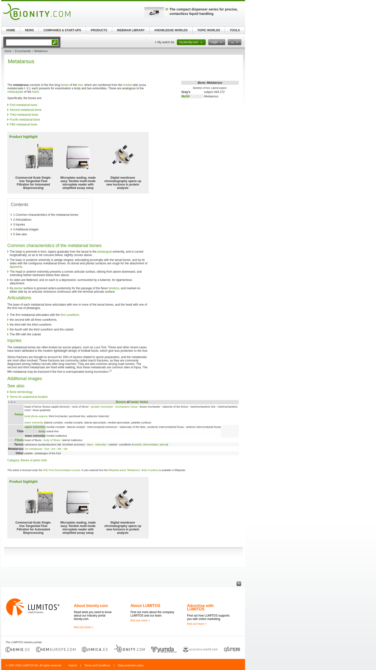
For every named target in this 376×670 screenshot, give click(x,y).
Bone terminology (21, 392)
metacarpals (15, 91)
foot (80, 85)
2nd (46, 448)
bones (65, 85)
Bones (121, 402)
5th (66, 448)
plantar (18, 288)
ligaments (16, 266)
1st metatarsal (33, 448)
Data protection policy (131, 665)
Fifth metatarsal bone (23, 124)
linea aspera (39, 416)
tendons (114, 288)
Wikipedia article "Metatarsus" (124, 470)
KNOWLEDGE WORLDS (171, 30)
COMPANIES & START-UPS (62, 30)
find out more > (83, 627)
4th (59, 448)
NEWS (29, 30)
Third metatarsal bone (24, 114)
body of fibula (51, 440)
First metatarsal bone (23, 105)
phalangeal (105, 251)
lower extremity (33, 422)
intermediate (150, 444)
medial (127, 85)
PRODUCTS (99, 30)
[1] (110, 370)
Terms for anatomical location (29, 397)
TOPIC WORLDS (208, 30)
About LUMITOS (145, 606)
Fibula (19, 440)
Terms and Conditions (97, 665)
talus (90, 444)
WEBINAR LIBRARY (131, 30)
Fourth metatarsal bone (25, 119)
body (27, 416)
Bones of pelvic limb (34, 460)
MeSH (185, 96)
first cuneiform (70, 315)
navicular (100, 444)
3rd (53, 448)
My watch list (166, 42)
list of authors (151, 470)
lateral (163, 444)
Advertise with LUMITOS (200, 607)
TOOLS (235, 30)
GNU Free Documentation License (61, 470)
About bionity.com (91, 606)
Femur (19, 414)
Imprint (73, 665)
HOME (10, 30)
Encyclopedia (23, 51)
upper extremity (34, 426)
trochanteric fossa (126, 406)
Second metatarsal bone (25, 110)
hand (35, 91)
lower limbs (139, 402)
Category (13, 460)
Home (7, 51)
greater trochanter (102, 406)
